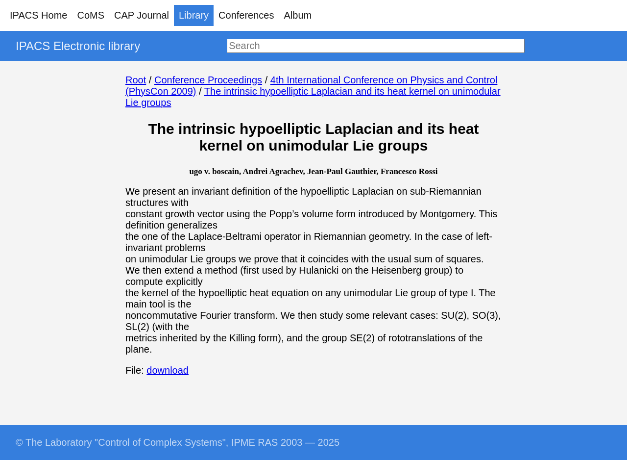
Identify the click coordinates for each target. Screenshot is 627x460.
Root (135, 80)
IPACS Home (38, 15)
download (167, 370)
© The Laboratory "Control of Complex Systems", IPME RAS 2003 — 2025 (177, 442)
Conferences (246, 15)
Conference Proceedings (208, 80)
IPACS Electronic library (78, 45)
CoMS (90, 15)
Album (298, 15)
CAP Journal (141, 15)
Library (194, 15)
